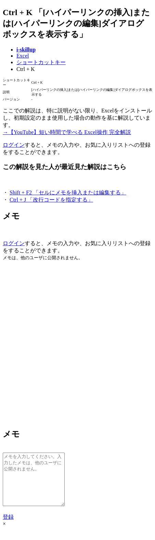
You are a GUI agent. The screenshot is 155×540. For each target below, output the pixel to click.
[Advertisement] (77, 344)
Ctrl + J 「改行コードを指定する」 (51, 200)
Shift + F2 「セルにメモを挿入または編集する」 (68, 192)
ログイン (14, 145)
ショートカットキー (41, 62)
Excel (22, 56)
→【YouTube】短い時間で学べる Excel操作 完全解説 (67, 132)
